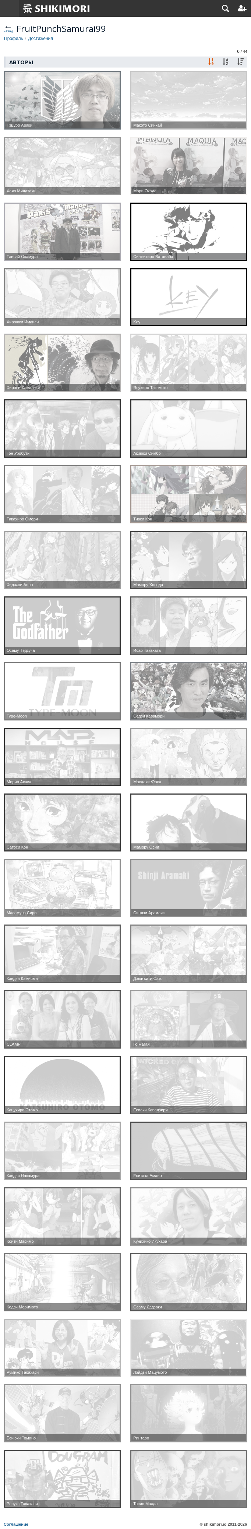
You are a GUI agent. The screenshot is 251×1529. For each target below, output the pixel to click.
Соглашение (16, 1524)
